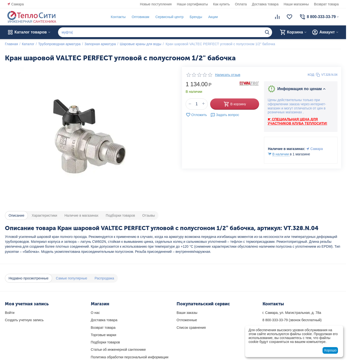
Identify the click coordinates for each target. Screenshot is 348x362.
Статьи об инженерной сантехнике (118, 349)
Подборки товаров (105, 342)
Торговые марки (103, 335)
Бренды (196, 17)
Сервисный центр (169, 17)
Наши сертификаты (192, 4)
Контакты (118, 17)
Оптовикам (140, 17)
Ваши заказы (187, 313)
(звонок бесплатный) (292, 320)
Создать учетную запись (24, 320)
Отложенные (187, 320)
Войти (9, 313)
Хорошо (330, 350)
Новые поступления (156, 4)
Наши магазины (296, 4)
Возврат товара (326, 4)
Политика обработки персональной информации (129, 357)
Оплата (241, 4)
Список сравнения (191, 328)
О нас (95, 313)
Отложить (196, 114)
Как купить (221, 4)
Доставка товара (265, 4)
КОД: (311, 74)
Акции (213, 17)
